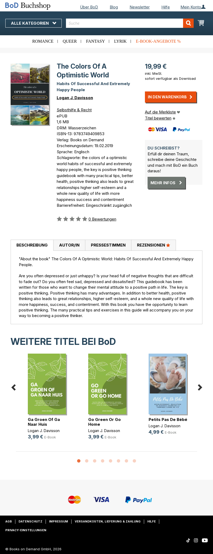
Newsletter (140, 7)
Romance (43, 41)
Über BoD (89, 7)
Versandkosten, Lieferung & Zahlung (108, 521)
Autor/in (69, 245)
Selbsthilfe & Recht (74, 109)
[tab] (32, 245)
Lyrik (120, 41)
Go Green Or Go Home (104, 422)
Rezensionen (153, 245)
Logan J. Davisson (75, 97)
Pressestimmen (108, 245)
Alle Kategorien (33, 23)
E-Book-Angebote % (158, 41)
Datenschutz (30, 521)
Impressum (58, 521)
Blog (114, 7)
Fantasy (95, 41)
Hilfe (165, 7)
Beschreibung (32, 245)
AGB (8, 521)
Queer (70, 41)
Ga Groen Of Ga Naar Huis (44, 422)
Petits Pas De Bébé (168, 419)
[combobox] (129, 23)
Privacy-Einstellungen (25, 530)
